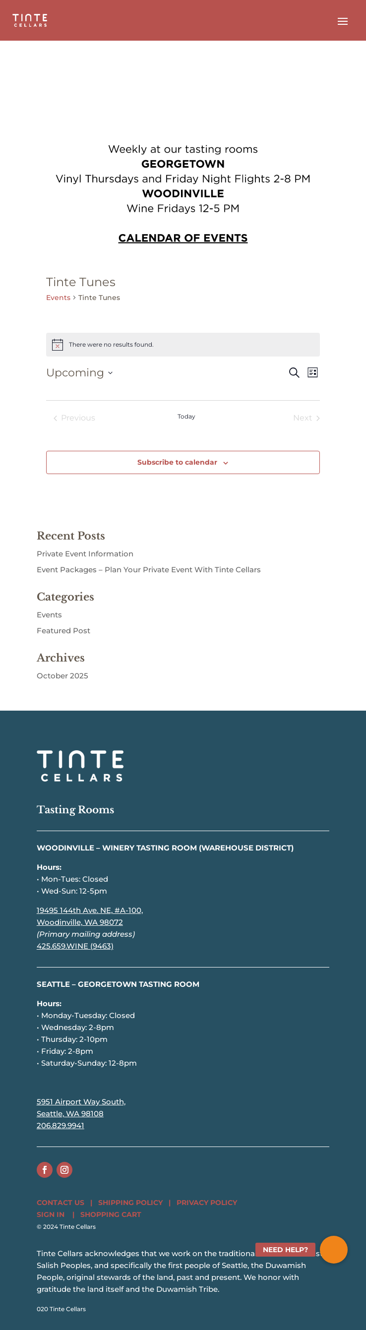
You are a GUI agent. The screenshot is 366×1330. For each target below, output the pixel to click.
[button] (334, 1250)
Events (58, 297)
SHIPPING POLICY (130, 1202)
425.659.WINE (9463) (75, 946)
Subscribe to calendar (177, 462)
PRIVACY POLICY (207, 1202)
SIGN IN (50, 1214)
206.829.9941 (60, 1125)
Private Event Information (85, 553)
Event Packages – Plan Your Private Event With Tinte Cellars (149, 569)
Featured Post (63, 630)
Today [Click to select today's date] (186, 416)
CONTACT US (60, 1202)
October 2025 (62, 675)
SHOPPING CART (110, 1214)
